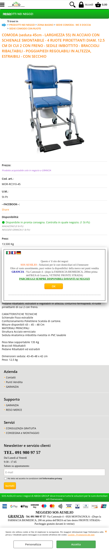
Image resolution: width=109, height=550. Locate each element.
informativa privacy (52, 478)
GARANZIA (12, 386)
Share (5, 209)
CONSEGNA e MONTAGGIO (22, 433)
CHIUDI (106, 531)
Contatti (11, 377)
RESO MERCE (14, 410)
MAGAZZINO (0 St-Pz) (12, 226)
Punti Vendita (14, 382)
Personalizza (33, 544)
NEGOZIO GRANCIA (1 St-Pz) (16, 229)
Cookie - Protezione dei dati (81, 534)
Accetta (76, 544)
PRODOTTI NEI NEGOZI (18, 14)
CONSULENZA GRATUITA (21, 428)
